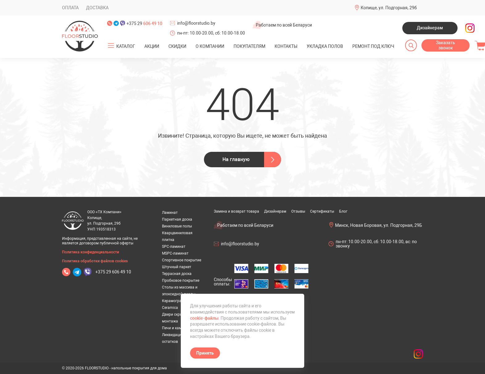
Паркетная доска (177, 219)
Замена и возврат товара (236, 211)
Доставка (97, 7)
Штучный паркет (176, 267)
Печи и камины (175, 328)
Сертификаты (322, 211)
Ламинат (170, 212)
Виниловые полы (177, 226)
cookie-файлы (204, 318)
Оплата (70, 7)
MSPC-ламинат (175, 253)
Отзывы (298, 211)
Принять (205, 353)
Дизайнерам (430, 27)
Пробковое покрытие (180, 280)
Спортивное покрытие (181, 260)
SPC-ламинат (173, 246)
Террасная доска (177, 274)
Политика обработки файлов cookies (95, 261)
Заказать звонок (445, 45)
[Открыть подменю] (111, 45)
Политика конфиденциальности (90, 252)
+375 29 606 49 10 (113, 271)
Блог (343, 211)
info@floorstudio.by (196, 23)
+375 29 (144, 23)
